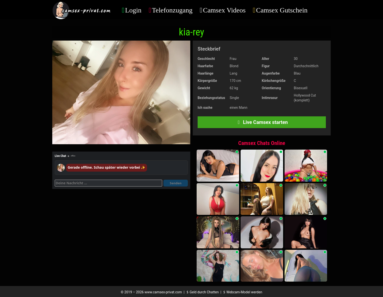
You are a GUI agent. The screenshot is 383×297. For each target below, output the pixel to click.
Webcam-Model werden (242, 292)
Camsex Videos (224, 10)
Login (133, 10)
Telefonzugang (172, 10)
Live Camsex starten (262, 122)
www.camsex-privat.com (163, 292)
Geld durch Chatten (202, 292)
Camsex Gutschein (282, 10)
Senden (175, 183)
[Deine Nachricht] (108, 183)
